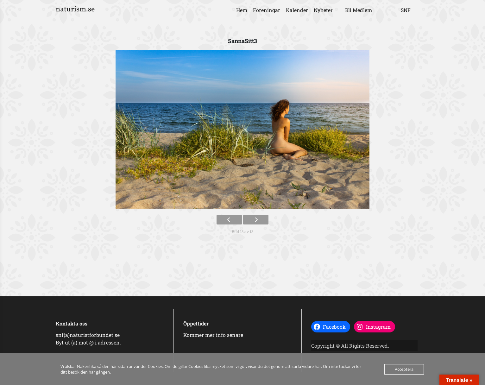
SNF (406, 10)
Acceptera (404, 369)
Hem (241, 10)
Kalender (297, 10)
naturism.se (75, 9)
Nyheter (323, 10)
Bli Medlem (358, 10)
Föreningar (266, 10)
